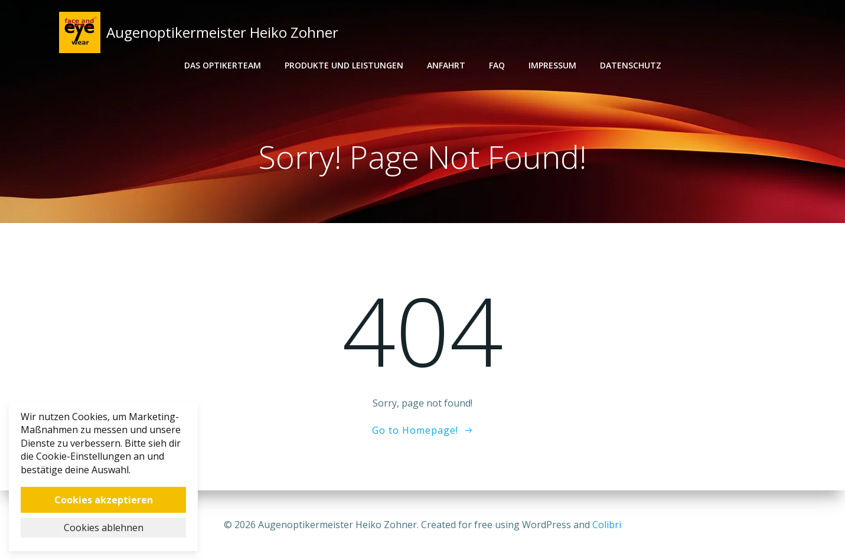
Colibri (606, 524)
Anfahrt (446, 65)
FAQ (497, 65)
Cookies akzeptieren (103, 499)
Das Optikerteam (222, 65)
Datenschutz (630, 65)
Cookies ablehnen (103, 527)
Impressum (552, 65)
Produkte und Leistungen (344, 65)
